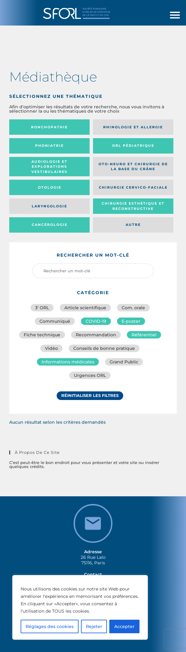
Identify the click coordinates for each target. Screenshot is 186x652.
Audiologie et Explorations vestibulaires (49, 166)
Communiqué (54, 321)
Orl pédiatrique (133, 145)
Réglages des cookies (50, 626)
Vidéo (51, 348)
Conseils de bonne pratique (104, 348)
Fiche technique (42, 335)
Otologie (49, 187)
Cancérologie (49, 224)
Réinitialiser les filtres (90, 395)
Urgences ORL (90, 375)
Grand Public (124, 362)
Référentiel (143, 335)
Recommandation (96, 335)
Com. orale (133, 307)
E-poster (131, 321)
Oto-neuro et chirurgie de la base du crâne (133, 166)
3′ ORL (42, 307)
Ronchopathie (49, 127)
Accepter (124, 626)
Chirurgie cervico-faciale (133, 187)
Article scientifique (85, 307)
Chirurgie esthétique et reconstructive (133, 206)
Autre (133, 224)
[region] (80, 607)
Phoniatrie (49, 145)
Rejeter (94, 626)
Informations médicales (68, 362)
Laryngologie (49, 206)
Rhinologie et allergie (133, 127)
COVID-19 (96, 321)
